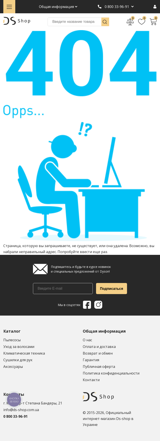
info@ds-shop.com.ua (21, 409)
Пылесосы (12, 340)
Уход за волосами (18, 346)
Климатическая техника (24, 353)
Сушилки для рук (18, 359)
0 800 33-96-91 (117, 6)
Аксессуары (13, 366)
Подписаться (111, 289)
